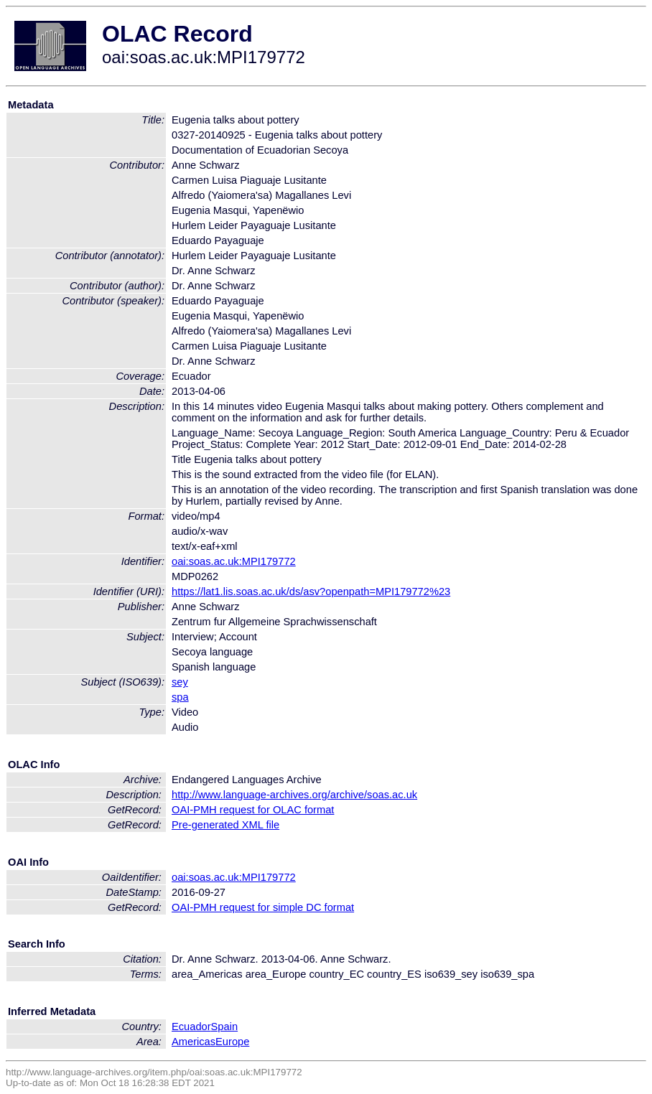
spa (180, 697)
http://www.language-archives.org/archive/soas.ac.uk (294, 794)
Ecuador (191, 1026)
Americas (193, 1041)
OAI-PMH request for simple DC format (263, 907)
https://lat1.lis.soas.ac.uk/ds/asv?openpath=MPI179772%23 (311, 591)
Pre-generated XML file (225, 825)
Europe (232, 1041)
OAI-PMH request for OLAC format (253, 809)
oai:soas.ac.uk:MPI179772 (234, 561)
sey (180, 682)
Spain (224, 1026)
